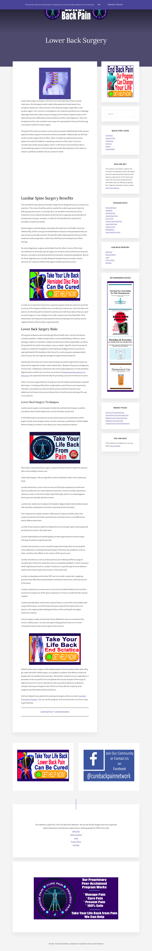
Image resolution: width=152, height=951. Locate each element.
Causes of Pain (110, 138)
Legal (107, 257)
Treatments (109, 141)
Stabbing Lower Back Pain (114, 421)
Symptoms (109, 135)
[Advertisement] (55, 171)
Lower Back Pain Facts (113, 232)
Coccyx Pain (109, 219)
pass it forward (115, 446)
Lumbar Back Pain (112, 216)
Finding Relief (110, 149)
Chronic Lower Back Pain (114, 221)
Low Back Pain (110, 213)
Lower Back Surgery (62, 715)
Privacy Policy (110, 260)
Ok (99, 4)
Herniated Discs (111, 208)
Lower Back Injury (111, 224)
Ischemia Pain (110, 227)
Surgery (108, 146)
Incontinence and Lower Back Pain (117, 415)
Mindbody (109, 210)
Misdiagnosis (110, 229)
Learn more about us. (112, 188)
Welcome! (109, 252)
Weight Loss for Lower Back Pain (116, 418)
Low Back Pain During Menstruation (117, 423)
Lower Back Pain (46, 715)
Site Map (109, 263)
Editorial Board (111, 255)
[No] (149, 4)
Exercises (109, 144)
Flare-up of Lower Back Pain (115, 412)
